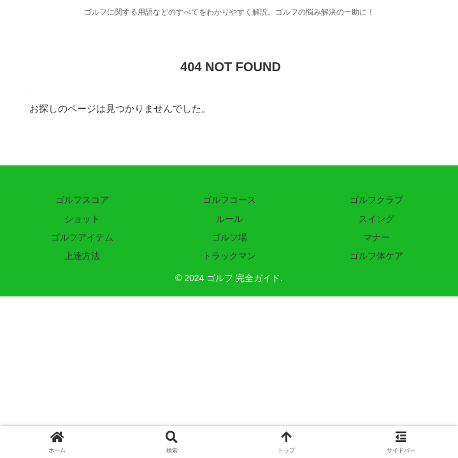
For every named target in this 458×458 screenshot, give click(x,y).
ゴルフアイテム (82, 237)
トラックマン (229, 256)
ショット (82, 219)
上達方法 (82, 256)
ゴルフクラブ (376, 200)
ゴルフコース (229, 200)
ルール (229, 219)
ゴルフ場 (229, 237)
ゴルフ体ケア (376, 256)
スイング (376, 219)
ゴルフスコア (82, 200)
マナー (376, 237)
